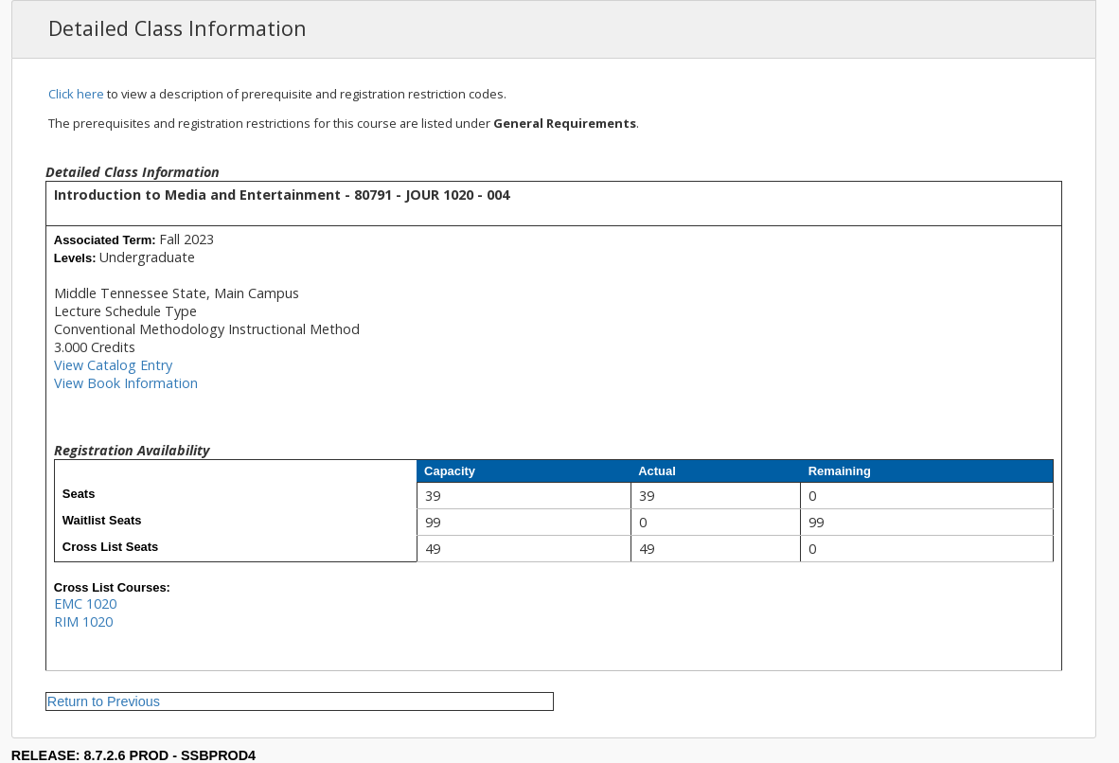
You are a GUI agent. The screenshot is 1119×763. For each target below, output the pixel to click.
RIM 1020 (83, 621)
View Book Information (126, 383)
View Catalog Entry (113, 365)
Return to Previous (103, 701)
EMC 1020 (85, 603)
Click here (76, 93)
